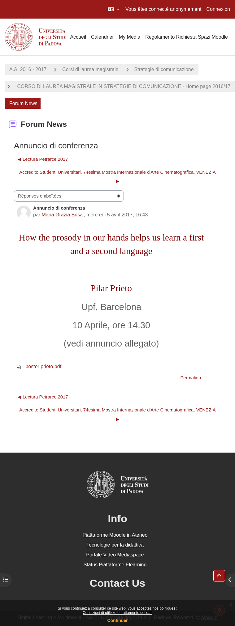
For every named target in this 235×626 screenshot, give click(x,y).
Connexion (218, 9)
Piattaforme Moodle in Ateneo (115, 535)
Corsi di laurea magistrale (90, 69)
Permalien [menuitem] (190, 377)
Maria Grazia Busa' (63, 214)
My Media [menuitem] (129, 37)
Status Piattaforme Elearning (115, 564)
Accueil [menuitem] (78, 37)
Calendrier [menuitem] (102, 37)
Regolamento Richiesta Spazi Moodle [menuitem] (186, 37)
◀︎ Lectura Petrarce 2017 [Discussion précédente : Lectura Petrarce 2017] (43, 159)
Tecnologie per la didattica (115, 544)
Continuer (117, 620)
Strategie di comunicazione (164, 69)
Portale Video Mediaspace (115, 554)
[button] (113, 9)
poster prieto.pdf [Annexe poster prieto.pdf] (39, 366)
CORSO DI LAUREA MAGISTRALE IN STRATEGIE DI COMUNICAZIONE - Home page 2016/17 (123, 86)
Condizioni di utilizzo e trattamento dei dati (117, 613)
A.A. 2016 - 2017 (27, 69)
